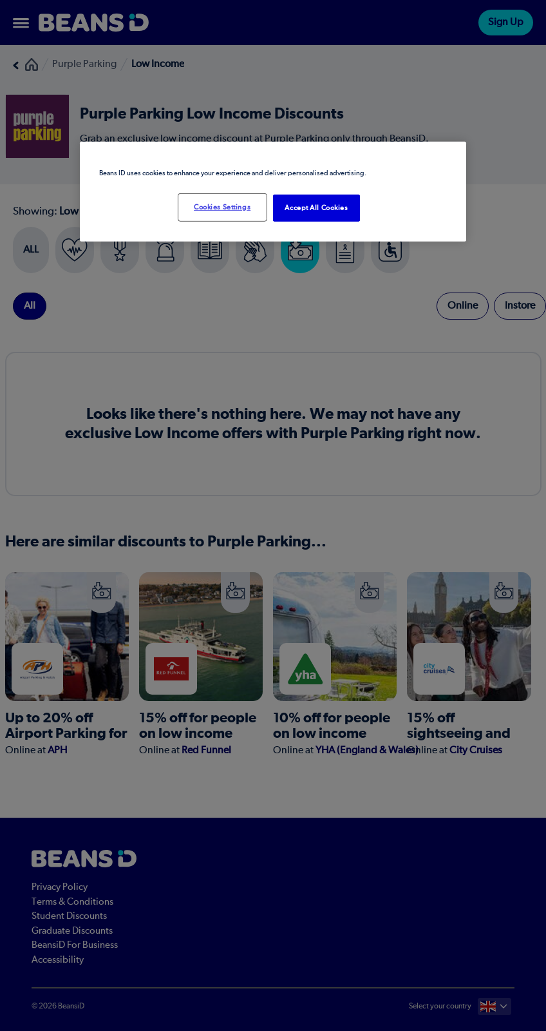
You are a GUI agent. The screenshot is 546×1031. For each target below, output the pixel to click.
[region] (273, 192)
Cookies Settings (222, 207)
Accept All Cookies (316, 207)
